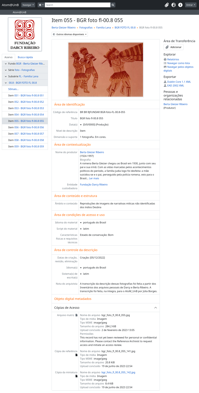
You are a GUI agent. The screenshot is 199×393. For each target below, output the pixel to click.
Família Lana (103, 27)
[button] (166, 5)
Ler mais (94, 178)
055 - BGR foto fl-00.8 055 (29, 121)
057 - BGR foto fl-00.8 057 (29, 133)
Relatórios (171, 59)
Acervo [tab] (8, 57)
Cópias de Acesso (66, 307)
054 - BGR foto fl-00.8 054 (29, 114)
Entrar (189, 4)
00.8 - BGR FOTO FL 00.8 (23, 82)
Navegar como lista (177, 63)
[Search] (78, 4)
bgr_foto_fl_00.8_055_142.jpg (118, 372)
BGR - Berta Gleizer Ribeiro (31, 63)
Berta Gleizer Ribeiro (64, 27)
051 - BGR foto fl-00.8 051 (29, 95)
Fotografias (86, 27)
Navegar (27, 4)
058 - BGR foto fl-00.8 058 (29, 140)
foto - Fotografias (25, 70)
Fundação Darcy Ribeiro (94, 184)
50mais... (13, 89)
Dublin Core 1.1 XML (177, 81)
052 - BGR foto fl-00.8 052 (29, 102)
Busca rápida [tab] (25, 57)
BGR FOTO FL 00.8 (125, 27)
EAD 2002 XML (174, 85)
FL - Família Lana (28, 76)
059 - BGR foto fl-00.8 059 (29, 146)
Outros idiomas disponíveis (69, 34)
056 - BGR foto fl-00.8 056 (29, 127)
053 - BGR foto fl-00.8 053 (29, 108)
